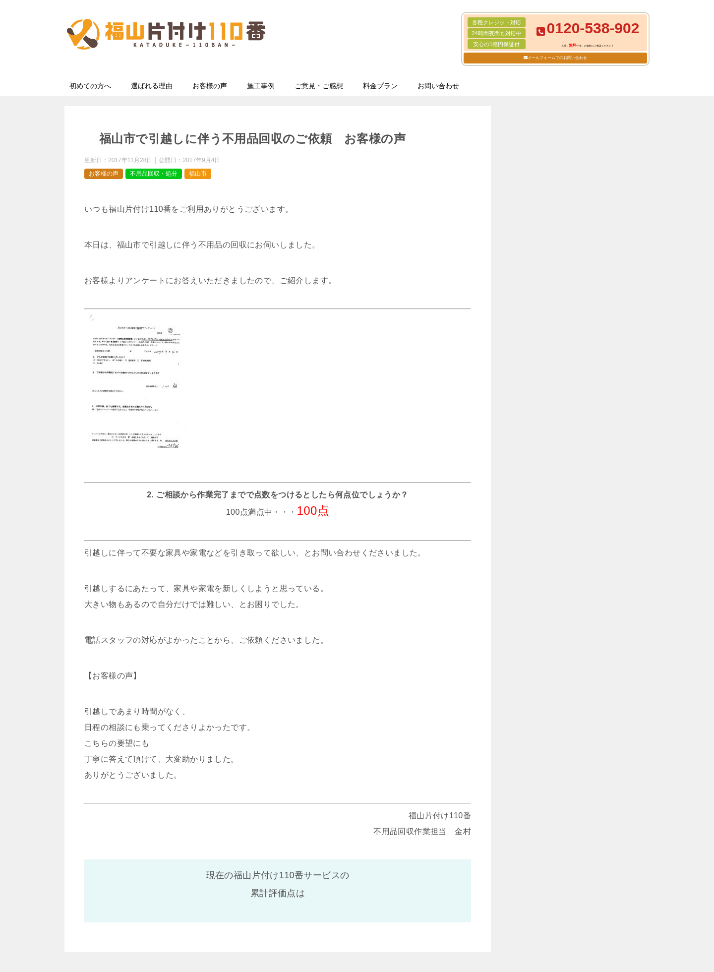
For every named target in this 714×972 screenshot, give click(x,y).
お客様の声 (209, 86)
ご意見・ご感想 (319, 86)
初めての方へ (90, 86)
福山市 (198, 173)
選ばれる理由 (152, 86)
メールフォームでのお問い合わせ (557, 58)
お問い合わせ (438, 86)
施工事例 (261, 86)
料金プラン (380, 86)
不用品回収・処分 (154, 173)
